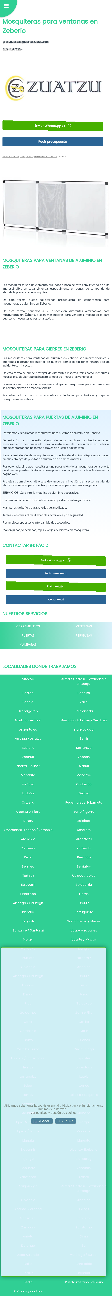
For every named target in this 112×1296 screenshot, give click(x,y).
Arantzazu (84, 839)
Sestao (28, 693)
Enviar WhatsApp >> (52, 126)
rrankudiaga (84, 729)
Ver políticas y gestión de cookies (54, 1112)
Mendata (28, 775)
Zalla (84, 702)
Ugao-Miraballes (84, 930)
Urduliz (84, 903)
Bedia (28, 1282)
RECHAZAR (41, 1121)
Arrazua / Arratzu (28, 738)
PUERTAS (28, 635)
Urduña (28, 793)
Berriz (84, 738)
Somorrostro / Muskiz (83, 921)
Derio (28, 857)
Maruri (84, 766)
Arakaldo (28, 839)
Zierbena (28, 848)
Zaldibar (83, 821)
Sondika (84, 693)
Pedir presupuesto (52, 141)
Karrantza (84, 748)
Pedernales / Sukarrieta (84, 802)
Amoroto (84, 830)
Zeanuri (28, 757)
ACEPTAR (66, 1121)
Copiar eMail (56, 599)
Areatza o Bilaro (28, 811)
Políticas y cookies (28, 1291)
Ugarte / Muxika (83, 939)
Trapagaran (28, 711)
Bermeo (28, 866)
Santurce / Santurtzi (28, 930)
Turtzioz (28, 875)
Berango (84, 857)
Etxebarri (28, 884)
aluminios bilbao (10, 156)
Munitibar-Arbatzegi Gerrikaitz (83, 720)
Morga (28, 939)
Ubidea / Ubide (84, 875)
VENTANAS (84, 626)
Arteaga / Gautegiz (28, 903)
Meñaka (28, 784)
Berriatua (84, 866)
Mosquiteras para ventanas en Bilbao (38, 156)
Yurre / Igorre (83, 811)
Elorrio (84, 894)
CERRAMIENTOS (28, 626)
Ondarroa (84, 784)
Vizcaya (28, 679)
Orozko (83, 793)
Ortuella (28, 802)
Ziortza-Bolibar (28, 766)
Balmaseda (84, 711)
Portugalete (84, 912)
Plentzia (28, 912)
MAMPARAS (28, 644)
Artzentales (28, 729)
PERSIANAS (84, 635)
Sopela (28, 702)
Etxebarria (84, 884)
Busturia (28, 748)
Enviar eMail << (56, 586)
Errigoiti (28, 921)
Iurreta (28, 821)
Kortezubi (84, 848)
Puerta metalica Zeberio (84, 1282)
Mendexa (83, 775)
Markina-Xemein (28, 720)
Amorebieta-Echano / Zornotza (28, 830)
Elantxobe (28, 894)
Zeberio (84, 757)
